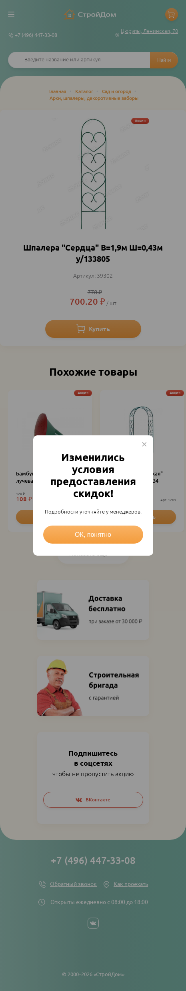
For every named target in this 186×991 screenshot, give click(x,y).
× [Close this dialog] (144, 444)
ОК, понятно (93, 534)
